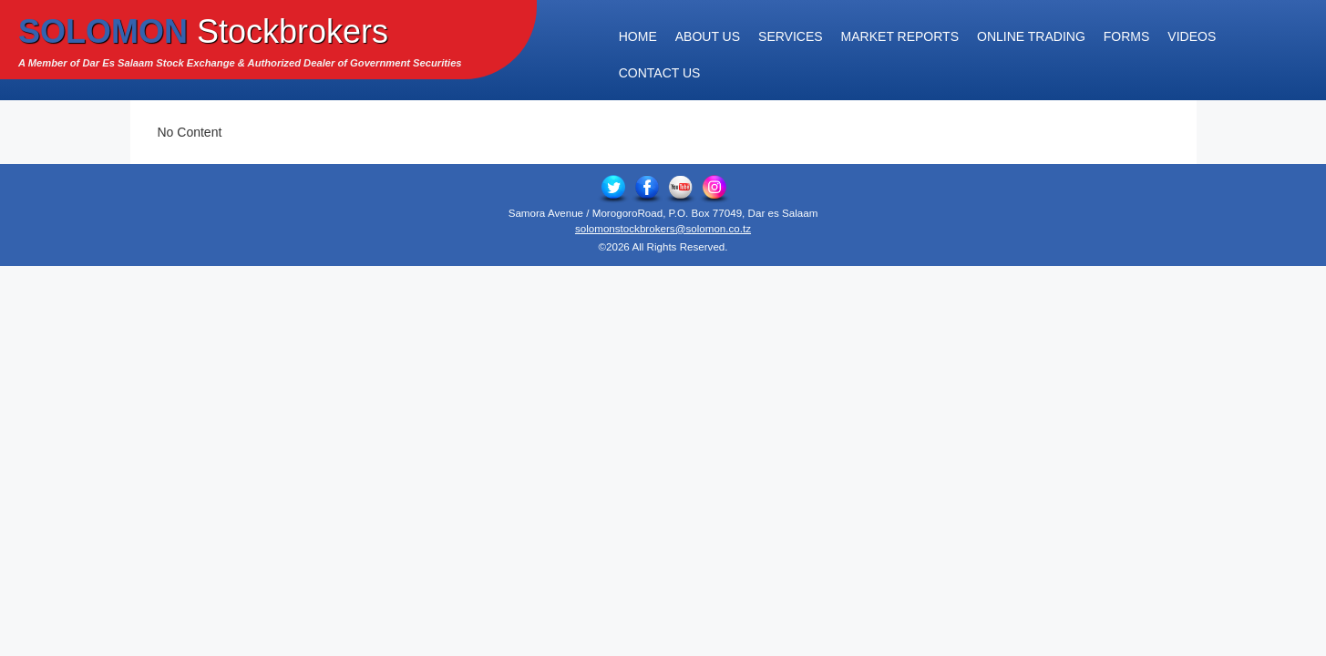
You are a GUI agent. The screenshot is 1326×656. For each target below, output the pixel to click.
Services (790, 36)
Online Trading (1031, 36)
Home (638, 36)
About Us (707, 36)
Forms (1127, 36)
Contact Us (660, 73)
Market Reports (900, 36)
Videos (1191, 36)
